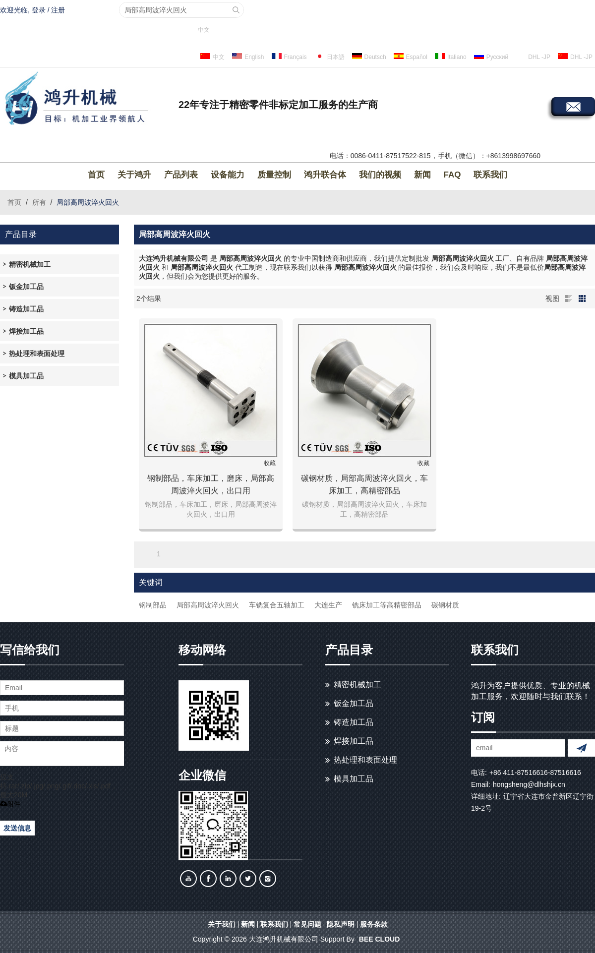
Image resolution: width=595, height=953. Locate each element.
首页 (96, 174)
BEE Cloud (379, 939)
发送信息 (17, 828)
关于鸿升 (134, 174)
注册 (58, 10)
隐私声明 (341, 924)
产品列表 (181, 174)
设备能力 (227, 174)
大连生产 (328, 605)
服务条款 (374, 924)
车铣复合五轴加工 (276, 605)
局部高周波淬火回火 (208, 605)
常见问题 (307, 924)
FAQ (452, 174)
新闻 (422, 174)
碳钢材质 (445, 605)
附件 (10, 804)
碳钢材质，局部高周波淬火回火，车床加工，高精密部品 (364, 484)
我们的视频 (380, 174)
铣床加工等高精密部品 (386, 605)
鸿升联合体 (325, 174)
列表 (568, 298)
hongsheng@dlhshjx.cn (529, 784)
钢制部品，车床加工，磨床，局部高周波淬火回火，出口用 (210, 484)
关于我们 (222, 924)
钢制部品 (153, 605)
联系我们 (490, 174)
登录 (39, 10)
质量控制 (274, 174)
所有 (39, 202)
